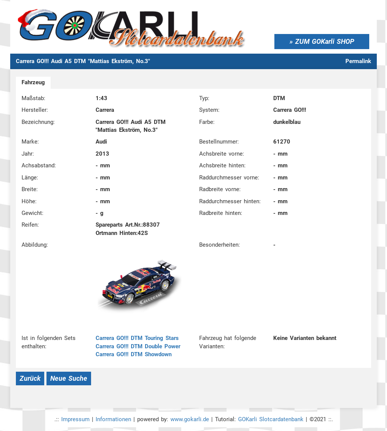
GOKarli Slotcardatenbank (270, 419)
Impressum (75, 419)
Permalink (358, 61)
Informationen (113, 419)
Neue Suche (68, 378)
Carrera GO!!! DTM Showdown (134, 354)
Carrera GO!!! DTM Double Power (138, 346)
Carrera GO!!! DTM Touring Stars (137, 338)
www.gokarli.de (189, 419)
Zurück (30, 378)
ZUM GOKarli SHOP (324, 41)
